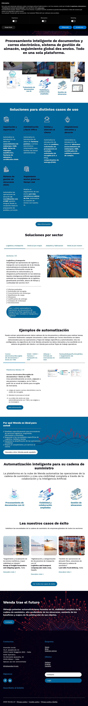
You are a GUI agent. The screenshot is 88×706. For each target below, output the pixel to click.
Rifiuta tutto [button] (65, 702)
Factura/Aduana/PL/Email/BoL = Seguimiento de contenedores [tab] (71, 356)
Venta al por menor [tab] (74, 246)
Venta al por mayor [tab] (34, 246)
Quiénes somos (36, 6)
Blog (46, 649)
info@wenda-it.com (10, 666)
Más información (44, 224)
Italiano (48, 662)
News (47, 647)
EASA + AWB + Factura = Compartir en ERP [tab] (32, 357)
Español (48, 666)
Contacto (64, 6)
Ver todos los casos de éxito (44, 584)
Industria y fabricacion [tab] (54, 246)
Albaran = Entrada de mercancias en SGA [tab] (49, 357)
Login (76, 6)
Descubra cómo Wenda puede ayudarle (20, 452)
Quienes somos (51, 651)
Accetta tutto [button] (79, 702)
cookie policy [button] (40, 683)
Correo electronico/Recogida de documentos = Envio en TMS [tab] (13, 357)
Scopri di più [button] (8, 702)
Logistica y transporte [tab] (14, 246)
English (47, 664)
